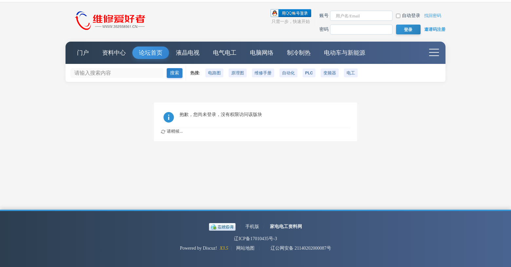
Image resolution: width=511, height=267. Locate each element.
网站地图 (245, 248)
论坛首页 (150, 52)
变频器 (329, 72)
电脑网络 (262, 52)
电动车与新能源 (344, 52)
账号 (324, 15)
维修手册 (263, 72)
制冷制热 (299, 52)
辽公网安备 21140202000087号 (297, 248)
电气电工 (225, 52)
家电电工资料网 (286, 226)
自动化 (288, 72)
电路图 (214, 72)
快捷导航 (434, 53)
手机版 (252, 226)
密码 (324, 29)
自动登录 (408, 15)
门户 (83, 52)
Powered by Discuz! (198, 248)
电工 (351, 72)
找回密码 (432, 15)
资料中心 (114, 52)
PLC (309, 72)
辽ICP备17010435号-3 (255, 238)
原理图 (237, 72)
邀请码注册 (434, 29)
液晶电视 (187, 52)
